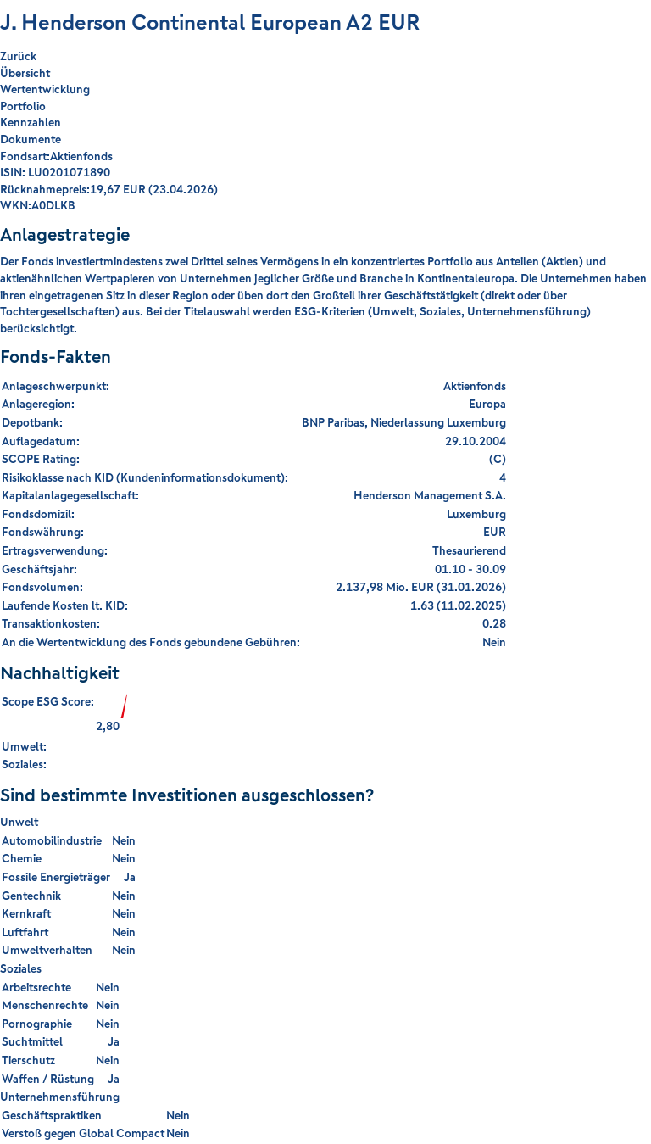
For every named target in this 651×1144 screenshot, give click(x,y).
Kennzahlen (30, 122)
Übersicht (25, 72)
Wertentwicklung (45, 89)
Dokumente (30, 139)
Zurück (18, 56)
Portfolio (23, 106)
